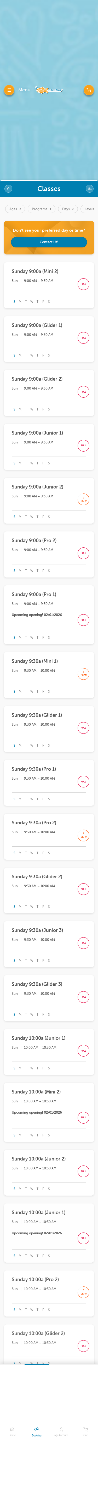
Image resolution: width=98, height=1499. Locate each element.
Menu (24, 89)
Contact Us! (49, 242)
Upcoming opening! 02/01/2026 (37, 615)
